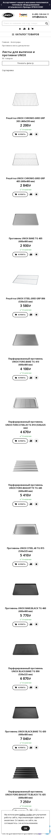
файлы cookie (25, 814)
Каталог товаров (27, 34)
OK (25, 828)
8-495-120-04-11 (40, 14)
